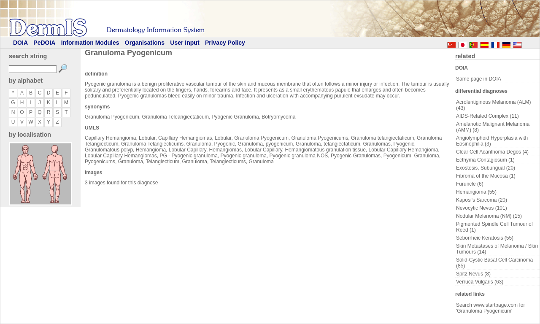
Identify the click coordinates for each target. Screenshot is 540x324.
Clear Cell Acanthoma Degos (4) (492, 152)
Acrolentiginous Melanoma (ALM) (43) (493, 105)
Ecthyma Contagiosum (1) (485, 160)
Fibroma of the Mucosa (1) (486, 176)
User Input (184, 42)
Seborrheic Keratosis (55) (484, 238)
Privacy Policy (225, 42)
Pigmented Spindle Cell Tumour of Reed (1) (494, 227)
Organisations (145, 42)
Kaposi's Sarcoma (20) (481, 200)
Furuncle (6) (469, 184)
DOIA (20, 42)
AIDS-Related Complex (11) (487, 116)
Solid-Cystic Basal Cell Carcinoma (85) (494, 263)
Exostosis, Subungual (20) (485, 168)
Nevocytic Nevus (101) (481, 208)
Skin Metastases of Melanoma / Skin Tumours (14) (497, 249)
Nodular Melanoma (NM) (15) (489, 216)
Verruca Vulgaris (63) (479, 282)
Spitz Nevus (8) (473, 274)
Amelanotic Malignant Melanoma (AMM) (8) (492, 127)
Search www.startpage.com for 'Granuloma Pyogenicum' (490, 308)
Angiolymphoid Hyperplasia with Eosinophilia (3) (492, 141)
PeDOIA (44, 42)
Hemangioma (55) (476, 192)
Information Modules (90, 42)
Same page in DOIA (478, 79)
